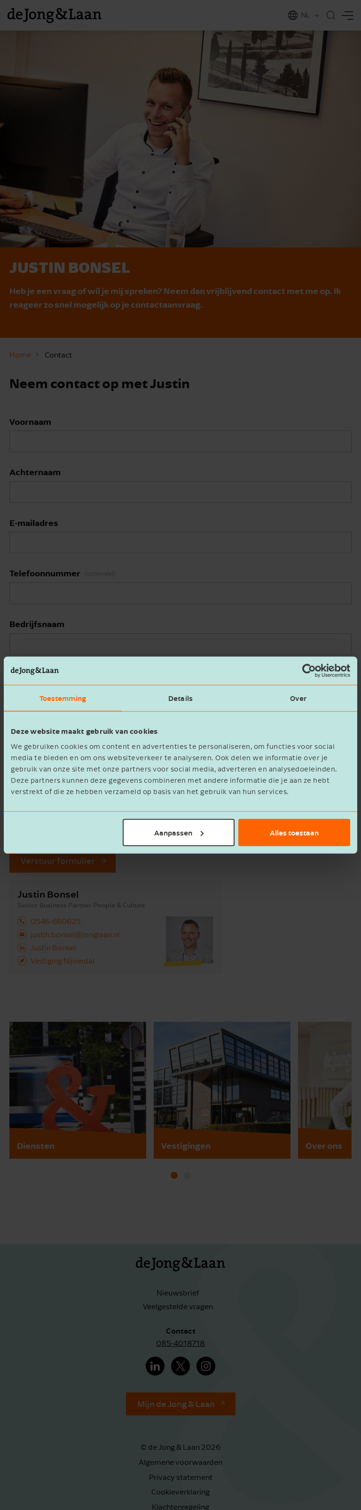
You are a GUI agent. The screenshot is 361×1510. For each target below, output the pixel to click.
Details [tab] (180, 698)
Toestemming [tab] (62, 698)
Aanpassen (179, 832)
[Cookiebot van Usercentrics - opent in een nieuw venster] (309, 671)
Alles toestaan (294, 832)
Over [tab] (298, 698)
